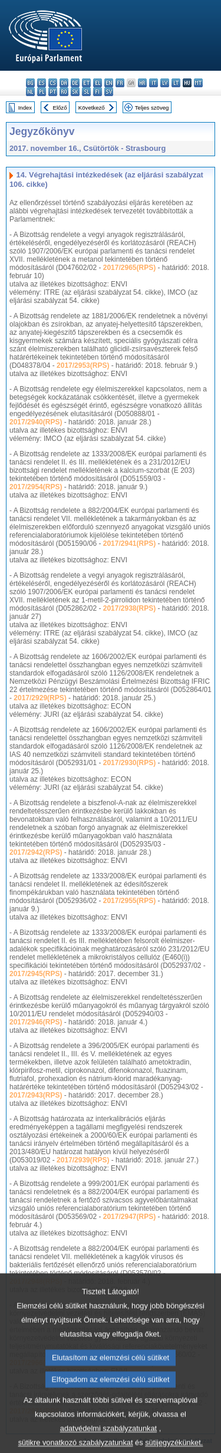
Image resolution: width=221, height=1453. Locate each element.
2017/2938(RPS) (129, 608)
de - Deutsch (75, 82)
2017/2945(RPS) (35, 974)
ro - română (64, 91)
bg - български (30, 82)
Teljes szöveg (152, 107)
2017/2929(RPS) (40, 698)
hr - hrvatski (142, 82)
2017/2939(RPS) (83, 1160)
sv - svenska (108, 91)
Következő (91, 107)
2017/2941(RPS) (129, 543)
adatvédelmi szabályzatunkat (108, 1444)
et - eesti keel (86, 82)
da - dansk (64, 82)
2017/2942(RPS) (35, 852)
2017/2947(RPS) (129, 1217)
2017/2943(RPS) (35, 1095)
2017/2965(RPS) (129, 267)
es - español (41, 82)
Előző (60, 107)
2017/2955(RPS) (129, 901)
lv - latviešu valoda (164, 82)
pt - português (52, 91)
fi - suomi (97, 91)
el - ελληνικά (97, 82)
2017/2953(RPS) (83, 365)
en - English (108, 82)
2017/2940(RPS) (35, 422)
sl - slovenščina (86, 91)
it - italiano (153, 82)
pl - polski (41, 91)
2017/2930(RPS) (129, 763)
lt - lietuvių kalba (175, 82)
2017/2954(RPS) (35, 487)
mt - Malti (198, 82)
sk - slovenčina (75, 91)
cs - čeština (52, 82)
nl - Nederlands (30, 91)
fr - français (120, 82)
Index (25, 107)
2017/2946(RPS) (35, 1022)
